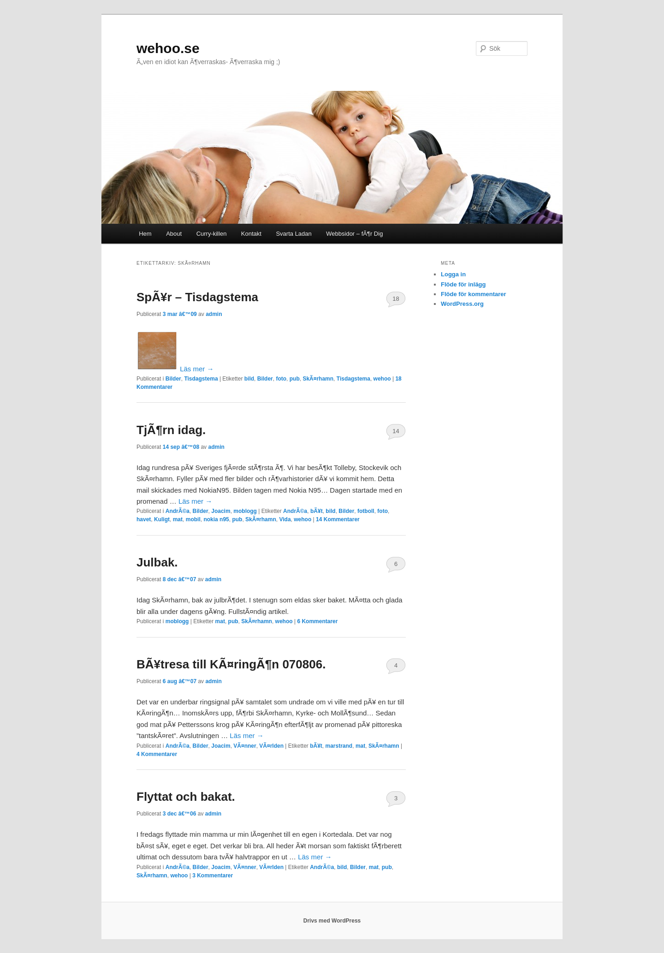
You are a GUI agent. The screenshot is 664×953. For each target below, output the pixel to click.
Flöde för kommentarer (473, 294)
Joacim (220, 511)
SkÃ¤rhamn (317, 378)
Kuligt (162, 519)
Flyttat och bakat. (185, 797)
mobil (193, 519)
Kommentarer (338, 519)
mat (178, 519)
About (174, 233)
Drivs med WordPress (332, 920)
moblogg (245, 511)
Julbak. (157, 562)
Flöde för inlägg (463, 284)
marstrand (339, 746)
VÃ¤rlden (271, 746)
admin (214, 314)
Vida (284, 519)
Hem (145, 233)
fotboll (365, 511)
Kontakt (251, 233)
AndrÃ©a (178, 511)
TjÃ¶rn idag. (171, 430)
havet (143, 519)
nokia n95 (216, 519)
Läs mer (196, 369)
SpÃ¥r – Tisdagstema (197, 297)
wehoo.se (168, 48)
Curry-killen (211, 233)
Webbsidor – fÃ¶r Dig (354, 233)
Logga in (453, 274)
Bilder (173, 378)
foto (281, 378)
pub (295, 378)
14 (395, 431)
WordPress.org (462, 303)
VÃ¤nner (244, 746)
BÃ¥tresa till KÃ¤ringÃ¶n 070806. (231, 664)
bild (249, 378)
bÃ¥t (316, 511)
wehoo (382, 378)
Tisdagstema (201, 378)
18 (395, 298)
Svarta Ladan (293, 233)
